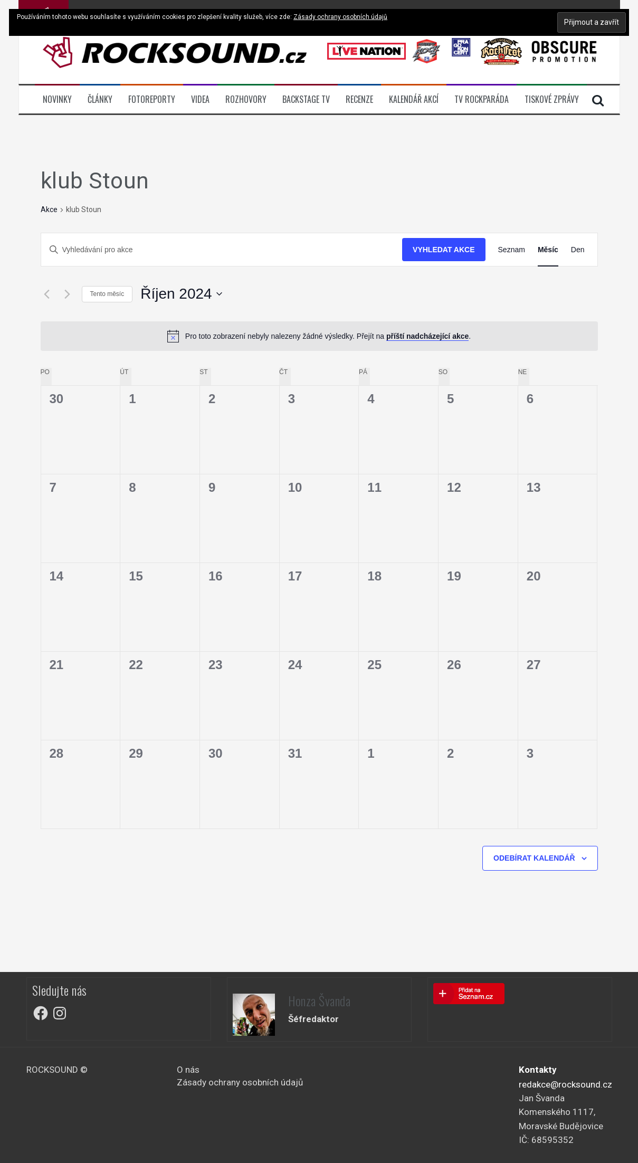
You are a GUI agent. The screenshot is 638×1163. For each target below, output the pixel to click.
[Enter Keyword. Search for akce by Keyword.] (222, 249)
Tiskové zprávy (552, 99)
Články (100, 99)
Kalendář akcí (414, 99)
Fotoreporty (151, 99)
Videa (200, 99)
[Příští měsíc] (67, 294)
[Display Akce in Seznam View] (511, 249)
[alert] (319, 336)
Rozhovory (245, 99)
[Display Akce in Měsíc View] (548, 249)
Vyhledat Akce (443, 249)
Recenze (359, 99)
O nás (188, 1069)
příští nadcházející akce (427, 336)
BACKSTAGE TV (306, 99)
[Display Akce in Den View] (578, 249)
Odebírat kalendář (534, 858)
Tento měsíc (107, 294)
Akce (49, 209)
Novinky (57, 99)
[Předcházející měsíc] (47, 294)
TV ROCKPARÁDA (481, 99)
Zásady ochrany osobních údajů (240, 1082)
